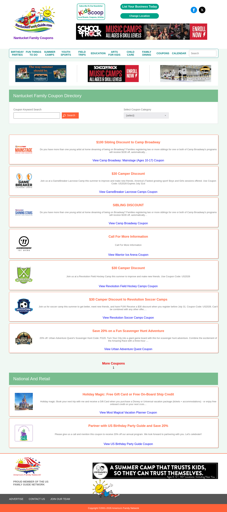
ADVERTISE (16, 499)
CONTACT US (37, 499)
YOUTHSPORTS (66, 53)
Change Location (139, 15)
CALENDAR (179, 53)
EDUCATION (98, 53)
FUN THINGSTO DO (33, 53)
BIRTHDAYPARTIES (17, 53)
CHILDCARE (130, 53)
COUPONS (163, 53)
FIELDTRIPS (82, 53)
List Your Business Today (139, 6)
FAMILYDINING (146, 53)
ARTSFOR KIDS (114, 53)
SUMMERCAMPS (49, 53)
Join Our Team (60, 499)
